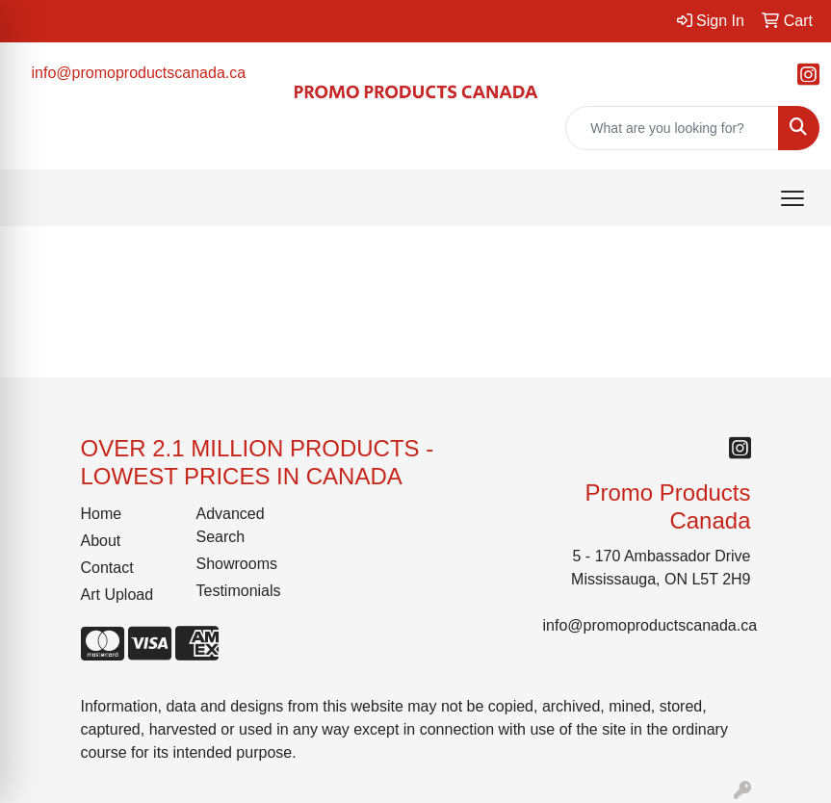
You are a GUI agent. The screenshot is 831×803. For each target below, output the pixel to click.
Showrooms (236, 564)
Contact (107, 567)
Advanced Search (230, 525)
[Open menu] (792, 198)
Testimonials (238, 591)
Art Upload (117, 594)
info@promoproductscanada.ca (139, 73)
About (101, 540)
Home (101, 513)
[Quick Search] (672, 128)
